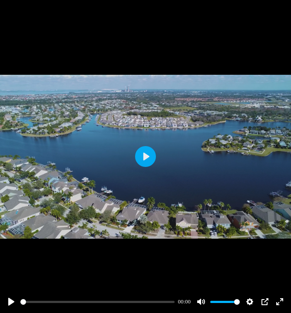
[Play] (11, 302)
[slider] (97, 302)
